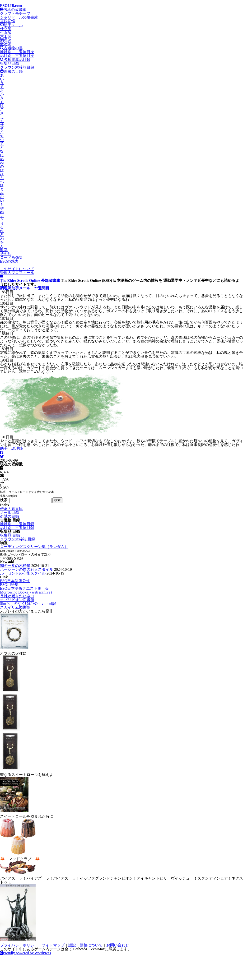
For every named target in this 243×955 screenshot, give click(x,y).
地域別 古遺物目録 (17, 524)
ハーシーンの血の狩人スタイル (26, 569)
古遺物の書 (11, 48)
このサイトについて (17, 269)
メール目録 (9, 512)
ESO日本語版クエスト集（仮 (24, 588)
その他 (5, 254)
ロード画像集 (11, 257)
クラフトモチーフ (15, 13)
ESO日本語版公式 (15, 581)
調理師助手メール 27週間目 (24, 288)
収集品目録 (9, 63)
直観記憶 (7, 21)
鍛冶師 (5, 44)
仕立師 (5, 29)
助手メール (11, 25)
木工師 (5, 36)
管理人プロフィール (17, 273)
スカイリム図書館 (15, 607)
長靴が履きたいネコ (17, 596)
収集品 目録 (10, 535)
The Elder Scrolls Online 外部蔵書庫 (30, 280)
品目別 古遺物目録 (17, 528)
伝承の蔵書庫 (13, 10)
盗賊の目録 (11, 72)
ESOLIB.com (11, 6)
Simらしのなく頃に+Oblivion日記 (28, 604)
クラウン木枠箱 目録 (17, 539)
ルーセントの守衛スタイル (23, 573)
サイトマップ (53, 945)
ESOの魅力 (9, 261)
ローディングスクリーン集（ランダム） (34, 547)
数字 (4, 250)
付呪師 (5, 33)
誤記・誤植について (85, 945)
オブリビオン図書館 (17, 600)
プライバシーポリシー (19, 945)
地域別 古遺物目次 (17, 52)
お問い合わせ (117, 945)
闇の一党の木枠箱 (15, 566)
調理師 (5, 40)
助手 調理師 (11, 448)
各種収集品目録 (15, 60)
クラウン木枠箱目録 (17, 67)
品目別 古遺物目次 (17, 56)
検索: (4, 500)
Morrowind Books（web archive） (27, 592)
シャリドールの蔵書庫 (19, 17)
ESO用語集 (9, 585)
